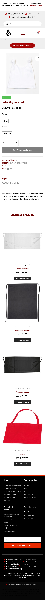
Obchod (16, 40)
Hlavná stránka (6, 40)
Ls (9, 166)
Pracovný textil (20, 265)
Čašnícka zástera (22, 269)
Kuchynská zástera (22, 330)
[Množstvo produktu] (10, 143)
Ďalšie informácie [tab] (10, 183)
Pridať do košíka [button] (22, 278)
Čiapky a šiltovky (16, 163)
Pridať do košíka (24, 150)
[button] (37, 58)
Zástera (23, 454)
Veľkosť (4, 126)
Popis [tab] (4, 178)
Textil (25, 163)
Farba (4, 114)
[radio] (5, 121)
